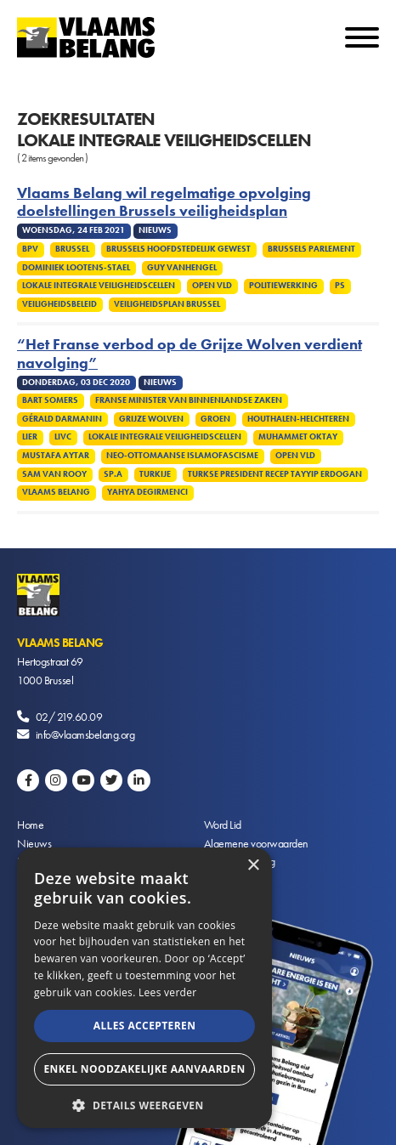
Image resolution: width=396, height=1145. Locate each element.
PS (340, 286)
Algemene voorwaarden (256, 843)
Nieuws (34, 843)
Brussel (72, 249)
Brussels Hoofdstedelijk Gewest (178, 249)
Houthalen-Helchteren (298, 419)
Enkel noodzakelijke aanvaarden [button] (144, 1069)
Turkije (155, 474)
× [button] (252, 865)
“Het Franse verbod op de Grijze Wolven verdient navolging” (189, 353)
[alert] (144, 987)
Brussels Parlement (311, 249)
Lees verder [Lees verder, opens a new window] (168, 992)
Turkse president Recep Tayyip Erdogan (275, 474)
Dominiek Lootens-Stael (76, 268)
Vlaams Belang (56, 492)
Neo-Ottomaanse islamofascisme (182, 456)
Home (30, 824)
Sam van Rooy (54, 474)
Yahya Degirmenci (147, 492)
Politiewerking (283, 286)
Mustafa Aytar (55, 456)
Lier (29, 437)
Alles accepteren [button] (144, 1025)
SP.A (113, 474)
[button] (144, 1104)
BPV (30, 249)
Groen (215, 419)
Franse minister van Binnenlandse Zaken (188, 400)
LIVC (62, 437)
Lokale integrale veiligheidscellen (98, 286)
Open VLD (212, 286)
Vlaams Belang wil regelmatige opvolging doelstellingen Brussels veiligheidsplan (164, 202)
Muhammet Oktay (297, 437)
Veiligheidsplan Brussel (167, 304)
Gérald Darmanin (62, 419)
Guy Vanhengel (182, 268)
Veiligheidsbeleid (59, 304)
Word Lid (222, 824)
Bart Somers (50, 400)
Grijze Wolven (151, 419)
